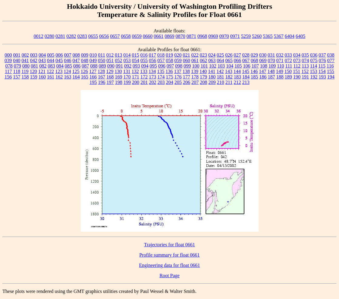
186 (263, 76)
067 (246, 60)
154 (322, 71)
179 (203, 76)
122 (50, 71)
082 (42, 65)
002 (25, 55)
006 (59, 55)
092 (127, 65)
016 (144, 55)
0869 (169, 36)
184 (246, 76)
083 (51, 65)
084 (59, 65)
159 (33, 76)
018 (161, 55)
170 (127, 76)
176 (178, 76)
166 (93, 76)
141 (211, 71)
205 (178, 82)
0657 (115, 36)
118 (16, 71)
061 (195, 60)
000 (8, 55)
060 (186, 60)
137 (177, 71)
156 (8, 76)
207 (195, 82)
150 (288, 71)
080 (25, 65)
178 (195, 76)
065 (229, 60)
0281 (60, 36)
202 (152, 82)
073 (296, 60)
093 (136, 65)
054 (135, 60)
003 (33, 55)
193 (322, 76)
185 (254, 76)
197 (110, 82)
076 (322, 60)
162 (59, 76)
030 (263, 55)
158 (25, 76)
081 (34, 65)
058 (169, 60)
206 (186, 82)
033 (288, 55)
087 (85, 65)
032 (280, 55)
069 (263, 60)
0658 (126, 36)
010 (93, 55)
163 (67, 76)
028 (246, 55)
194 (330, 76)
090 (110, 65)
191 (305, 76)
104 (229, 65)
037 (322, 55)
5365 (268, 36)
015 (135, 55)
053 (127, 60)
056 (152, 60)
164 (76, 76)
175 (169, 76)
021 (186, 55)
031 (271, 55)
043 (42, 60)
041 (25, 60)
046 (67, 60)
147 (262, 71)
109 (272, 65)
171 (135, 76)
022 (195, 55)
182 (229, 76)
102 (212, 65)
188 (280, 76)
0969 (213, 36)
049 (93, 60)
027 (237, 55)
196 (101, 82)
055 (144, 60)
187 (271, 76)
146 (254, 71)
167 (101, 76)
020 (178, 55)
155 (330, 71)
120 (33, 71)
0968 (202, 36)
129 (109, 71)
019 (169, 55)
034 (296, 55)
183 (237, 76)
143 (228, 71)
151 (296, 71)
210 (220, 82)
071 (280, 60)
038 (330, 55)
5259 (246, 36)
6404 (289, 36)
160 (42, 76)
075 (313, 60)
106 (246, 65)
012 (110, 55)
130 (118, 71)
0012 (38, 36)
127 (92, 71)
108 (263, 65)
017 (152, 55)
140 (203, 71)
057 (161, 60)
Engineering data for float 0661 (169, 265)
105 (238, 65)
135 (160, 71)
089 (102, 65)
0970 (224, 36)
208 (203, 82)
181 (220, 76)
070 (271, 60)
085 (68, 65)
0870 (180, 36)
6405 (300, 36)
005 (50, 55)
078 (8, 65)
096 (161, 65)
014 (127, 55)
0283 (82, 36)
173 (152, 76)
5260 (257, 36)
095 (153, 65)
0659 (137, 36)
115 (321, 65)
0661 (158, 36)
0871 (191, 36)
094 (144, 65)
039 (8, 60)
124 (67, 71)
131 (126, 71)
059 (178, 60)
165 (84, 76)
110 (280, 65)
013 (118, 55)
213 (246, 82)
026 (229, 55)
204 (169, 82)
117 (8, 71)
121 (41, 71)
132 (135, 71)
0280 (49, 36)
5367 (279, 36)
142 (220, 71)
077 (330, 60)
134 (152, 71)
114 (313, 65)
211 (228, 82)
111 (288, 65)
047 (76, 60)
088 (93, 65)
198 (118, 82)
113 (305, 65)
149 (279, 71)
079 (17, 65)
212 (237, 82)
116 (330, 65)
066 (237, 60)
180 (212, 76)
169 (118, 76)
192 (313, 76)
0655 (93, 36)
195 (93, 82)
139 (194, 71)
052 (118, 60)
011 (101, 55)
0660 (148, 36)
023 (203, 55)
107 (255, 65)
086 (76, 65)
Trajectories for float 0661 (169, 244)
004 (42, 55)
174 (161, 76)
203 (161, 82)
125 (75, 71)
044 (50, 60)
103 (221, 65)
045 (59, 60)
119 (25, 71)
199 (127, 82)
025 (220, 55)
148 (271, 71)
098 (178, 65)
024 (212, 55)
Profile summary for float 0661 (169, 254)
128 (101, 71)
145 (245, 71)
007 (67, 55)
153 (313, 71)
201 (144, 82)
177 (186, 76)
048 (84, 60)
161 (50, 76)
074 (305, 60)
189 (288, 76)
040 (16, 60)
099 (187, 65)
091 (119, 65)
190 (296, 76)
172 (144, 76)
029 (254, 55)
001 (16, 55)
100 (195, 65)
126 (84, 71)
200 (135, 82)
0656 (104, 36)
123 (58, 71)
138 (186, 71)
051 (110, 60)
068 (254, 60)
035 (305, 55)
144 (237, 71)
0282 (71, 36)
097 (170, 65)
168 (110, 76)
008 (76, 55)
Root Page (169, 275)
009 (84, 55)
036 (313, 55)
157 (16, 76)
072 (288, 60)
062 (203, 60)
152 (305, 71)
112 (297, 65)
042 (33, 60)
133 (143, 71)
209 (212, 82)
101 (204, 65)
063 (212, 60)
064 (220, 60)
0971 (235, 36)
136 (169, 71)
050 (101, 60)
